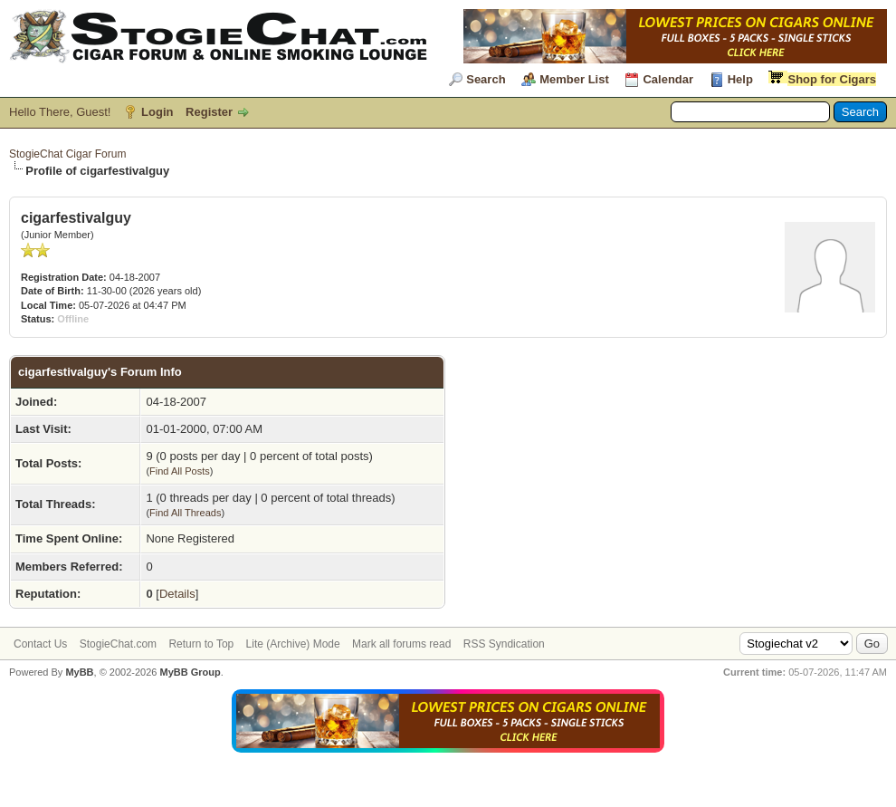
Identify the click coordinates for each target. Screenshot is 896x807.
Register (209, 112)
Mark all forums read (401, 644)
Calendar (668, 79)
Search (485, 79)
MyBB (79, 672)
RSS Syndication (504, 644)
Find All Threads (185, 512)
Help (740, 79)
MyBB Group (189, 672)
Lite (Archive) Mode (293, 644)
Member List (574, 79)
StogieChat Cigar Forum (67, 154)
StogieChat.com (118, 644)
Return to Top (201, 644)
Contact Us (40, 644)
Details (177, 593)
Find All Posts (179, 471)
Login (157, 112)
